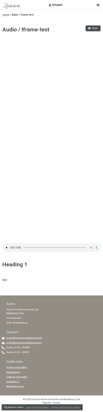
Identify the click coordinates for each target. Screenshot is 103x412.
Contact (56, 402)
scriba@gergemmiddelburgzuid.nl (23, 342)
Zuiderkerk (11, 6)
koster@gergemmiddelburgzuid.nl (24, 337)
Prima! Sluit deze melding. (37, 407)
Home (5, 14)
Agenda (47, 402)
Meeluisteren (13, 372)
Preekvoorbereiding (16, 367)
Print (94, 28)
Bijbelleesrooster (15, 386)
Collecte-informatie (16, 376)
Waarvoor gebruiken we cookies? (65, 407)
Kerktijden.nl (12, 381)
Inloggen (57, 4)
